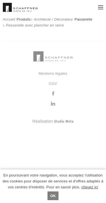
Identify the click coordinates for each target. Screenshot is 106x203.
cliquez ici (89, 187)
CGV (53, 83)
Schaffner (20, 7)
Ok (53, 196)
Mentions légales (53, 73)
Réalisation (68, 121)
